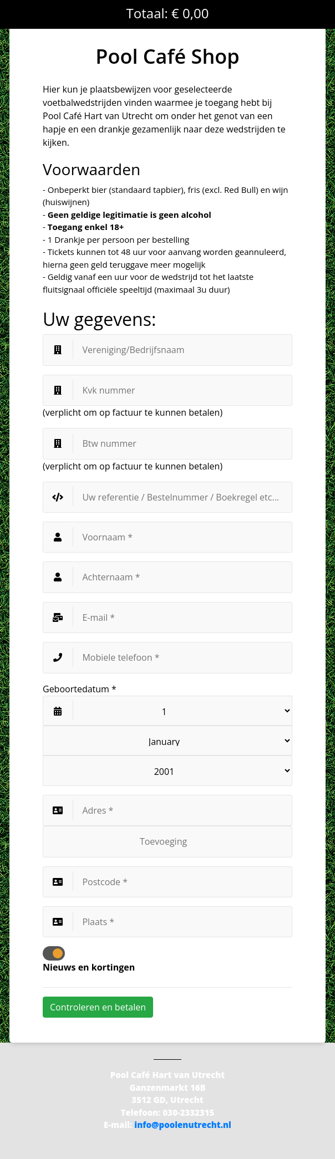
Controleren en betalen (98, 1007)
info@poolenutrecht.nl (182, 1124)
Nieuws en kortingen (89, 967)
